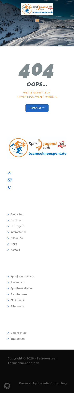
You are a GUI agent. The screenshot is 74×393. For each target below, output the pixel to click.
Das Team (17, 220)
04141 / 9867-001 (23, 187)
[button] (7, 386)
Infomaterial (18, 232)
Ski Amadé (17, 300)
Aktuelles (16, 237)
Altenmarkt (18, 306)
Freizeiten (17, 214)
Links (14, 243)
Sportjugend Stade (22, 276)
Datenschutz (18, 332)
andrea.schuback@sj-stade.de (32, 180)
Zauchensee (19, 294)
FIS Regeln (17, 226)
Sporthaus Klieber (22, 288)
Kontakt (15, 249)
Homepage (35, 108)
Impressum (18, 338)
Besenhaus (18, 282)
